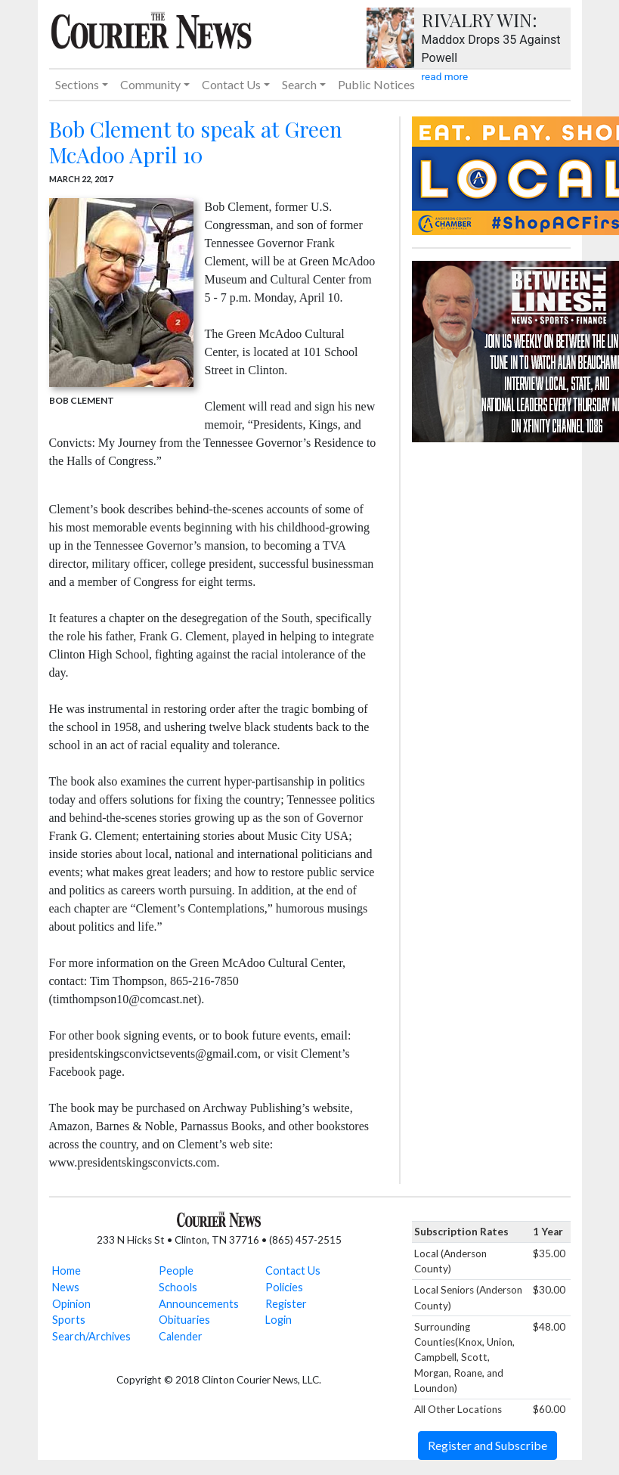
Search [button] (299, 84)
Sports (68, 1319)
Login (278, 1319)
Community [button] (150, 84)
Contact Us (292, 1270)
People (176, 1270)
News (65, 1287)
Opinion (71, 1303)
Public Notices (376, 84)
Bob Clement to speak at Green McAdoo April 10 (195, 142)
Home (66, 1270)
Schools (178, 1287)
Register (286, 1303)
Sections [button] (77, 84)
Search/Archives (91, 1336)
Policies (284, 1287)
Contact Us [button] (231, 84)
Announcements (199, 1303)
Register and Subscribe (487, 1445)
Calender (181, 1336)
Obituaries (184, 1319)
